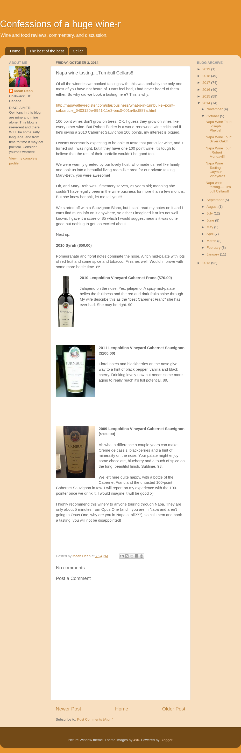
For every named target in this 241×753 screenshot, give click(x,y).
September (216, 200)
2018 (206, 76)
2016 (206, 90)
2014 (206, 103)
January (213, 254)
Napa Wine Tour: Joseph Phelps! (219, 126)
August (212, 207)
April (211, 234)
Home (15, 51)
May (210, 227)
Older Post (173, 708)
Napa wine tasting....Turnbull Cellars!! (218, 187)
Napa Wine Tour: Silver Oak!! (219, 139)
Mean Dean (23, 91)
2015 (206, 96)
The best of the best (47, 51)
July (210, 213)
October (213, 116)
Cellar (78, 51)
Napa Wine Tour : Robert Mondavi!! (218, 152)
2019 (206, 69)
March (212, 241)
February (214, 248)
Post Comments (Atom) (95, 719)
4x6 (136, 740)
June (211, 220)
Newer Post (68, 708)
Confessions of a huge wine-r (60, 24)
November (215, 109)
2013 (206, 263)
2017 (206, 83)
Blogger (166, 740)
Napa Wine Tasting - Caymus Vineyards (215, 169)
